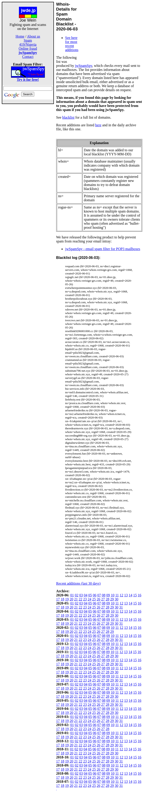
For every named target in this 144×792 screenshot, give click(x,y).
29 (112, 599)
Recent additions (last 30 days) (78, 583)
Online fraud (28, 48)
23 (85, 599)
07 (99, 595)
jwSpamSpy (83, 66)
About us (33, 36)
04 (85, 595)
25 (94, 599)
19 (67, 599)
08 (103, 595)
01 (72, 595)
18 (62, 599)
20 (71, 599)
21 (76, 599)
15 (135, 595)
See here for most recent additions (71, 44)
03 (81, 595)
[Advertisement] (28, 171)
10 (112, 595)
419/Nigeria (27, 44)
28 (107, 599)
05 (90, 595)
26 (98, 599)
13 (126, 595)
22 (80, 599)
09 (108, 595)
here (98, 125)
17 (58, 599)
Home (20, 36)
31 (121, 607)
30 (116, 599)
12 (121, 595)
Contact (28, 57)
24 (89, 599)
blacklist (68, 117)
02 (76, 595)
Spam (28, 40)
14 (130, 595)
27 (103, 599)
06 (94, 595)
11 (117, 595)
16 (139, 595)
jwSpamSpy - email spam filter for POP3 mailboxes (102, 249)
